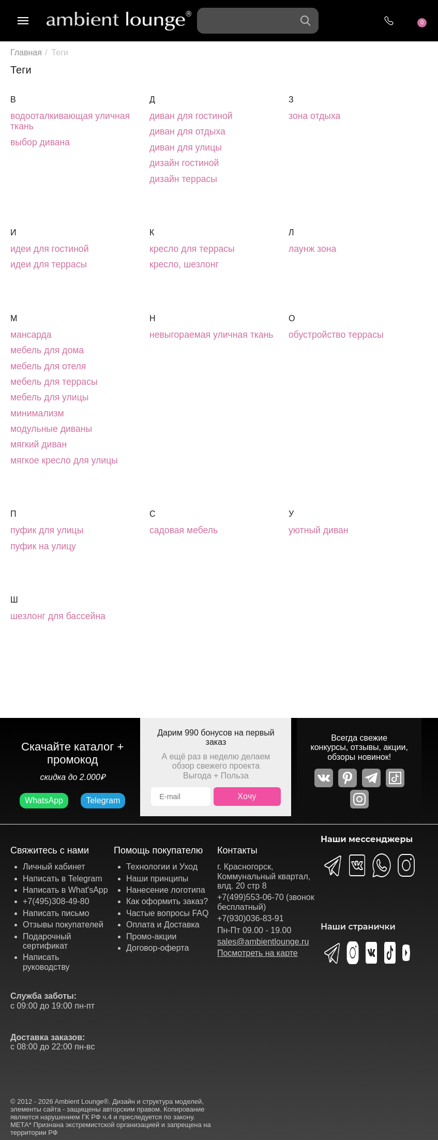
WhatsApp (44, 800)
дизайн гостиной (184, 163)
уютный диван (319, 530)
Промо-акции (151, 936)
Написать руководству (46, 962)
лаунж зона (312, 249)
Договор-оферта (157, 947)
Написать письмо (56, 913)
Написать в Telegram (62, 878)
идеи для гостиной (49, 249)
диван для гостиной (191, 116)
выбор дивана (40, 142)
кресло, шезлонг (184, 264)
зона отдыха (314, 116)
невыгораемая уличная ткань (211, 334)
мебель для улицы (49, 397)
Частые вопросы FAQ (167, 913)
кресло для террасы (192, 249)
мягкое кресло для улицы (64, 460)
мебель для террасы (54, 382)
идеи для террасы (48, 264)
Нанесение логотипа (165, 890)
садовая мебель (183, 530)
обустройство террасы (336, 334)
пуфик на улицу (43, 546)
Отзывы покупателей (63, 924)
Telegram (103, 800)
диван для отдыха (187, 131)
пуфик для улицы (46, 530)
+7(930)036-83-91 (250, 918)
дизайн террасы (183, 179)
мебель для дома (47, 350)
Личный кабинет (54, 866)
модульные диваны (51, 429)
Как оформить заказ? (167, 901)
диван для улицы (185, 147)
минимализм (37, 413)
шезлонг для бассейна (57, 616)
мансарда (31, 334)
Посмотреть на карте (257, 953)
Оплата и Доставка (163, 924)
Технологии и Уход (162, 866)
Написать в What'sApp (65, 890)
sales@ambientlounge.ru (263, 941)
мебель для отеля (48, 366)
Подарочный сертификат (47, 941)
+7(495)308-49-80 (56, 901)
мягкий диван (38, 444)
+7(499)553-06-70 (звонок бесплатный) (265, 902)
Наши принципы (157, 878)
